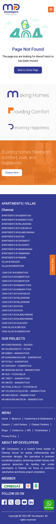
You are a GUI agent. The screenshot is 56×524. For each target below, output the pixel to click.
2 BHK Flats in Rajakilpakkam (17, 314)
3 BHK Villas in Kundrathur (16, 331)
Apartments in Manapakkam (17, 249)
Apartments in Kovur (13, 236)
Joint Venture (20, 424)
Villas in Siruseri (11, 262)
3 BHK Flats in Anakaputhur (16, 289)
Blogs (5, 430)
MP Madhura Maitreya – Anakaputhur (22, 399)
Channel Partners (40, 424)
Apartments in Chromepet (16, 241)
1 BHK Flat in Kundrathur (15, 272)
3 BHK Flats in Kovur (12, 310)
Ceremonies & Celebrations (38, 418)
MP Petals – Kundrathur (15, 361)
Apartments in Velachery (15, 245)
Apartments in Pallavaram (16, 224)
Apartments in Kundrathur (16, 215)
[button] (51, 9)
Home (5, 418)
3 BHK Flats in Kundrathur (15, 281)
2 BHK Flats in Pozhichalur (16, 293)
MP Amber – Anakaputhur (15, 353)
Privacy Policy (9, 436)
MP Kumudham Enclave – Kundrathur (21, 357)
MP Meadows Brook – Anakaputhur (21, 370)
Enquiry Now (52, 264)
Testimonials (41, 430)
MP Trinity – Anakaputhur (16, 378)
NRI (29, 430)
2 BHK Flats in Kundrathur (15, 277)
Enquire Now (11, 172)
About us (16, 418)
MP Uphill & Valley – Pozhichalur (19, 387)
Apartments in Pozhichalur (17, 228)
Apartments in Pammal (14, 257)
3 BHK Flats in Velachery (15, 323)
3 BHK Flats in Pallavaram (16, 302)
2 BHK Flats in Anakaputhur (16, 285)
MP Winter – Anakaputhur (16, 383)
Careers (6, 424)
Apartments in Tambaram (16, 253)
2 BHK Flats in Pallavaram (16, 298)
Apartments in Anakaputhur (17, 220)
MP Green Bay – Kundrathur (16, 366)
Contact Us (17, 430)
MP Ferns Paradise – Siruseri (17, 345)
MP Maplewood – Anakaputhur (18, 395)
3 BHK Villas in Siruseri (14, 327)
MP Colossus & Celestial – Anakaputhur (23, 391)
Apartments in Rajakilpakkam (18, 232)
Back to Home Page (28, 70)
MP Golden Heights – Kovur (16, 349)
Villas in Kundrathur (13, 266)
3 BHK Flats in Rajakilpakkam (17, 319)
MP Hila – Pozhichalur (13, 374)
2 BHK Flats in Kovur (12, 306)
